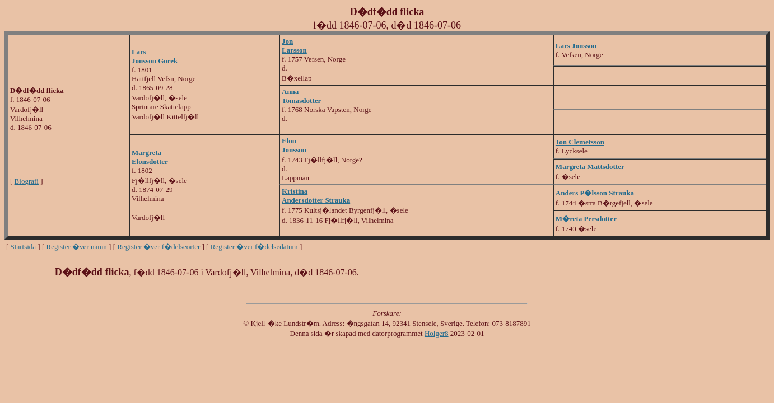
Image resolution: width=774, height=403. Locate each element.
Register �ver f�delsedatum (254, 246)
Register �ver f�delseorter (158, 246)
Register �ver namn (76, 246)
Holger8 (437, 333)
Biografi (27, 181)
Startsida (23, 246)
